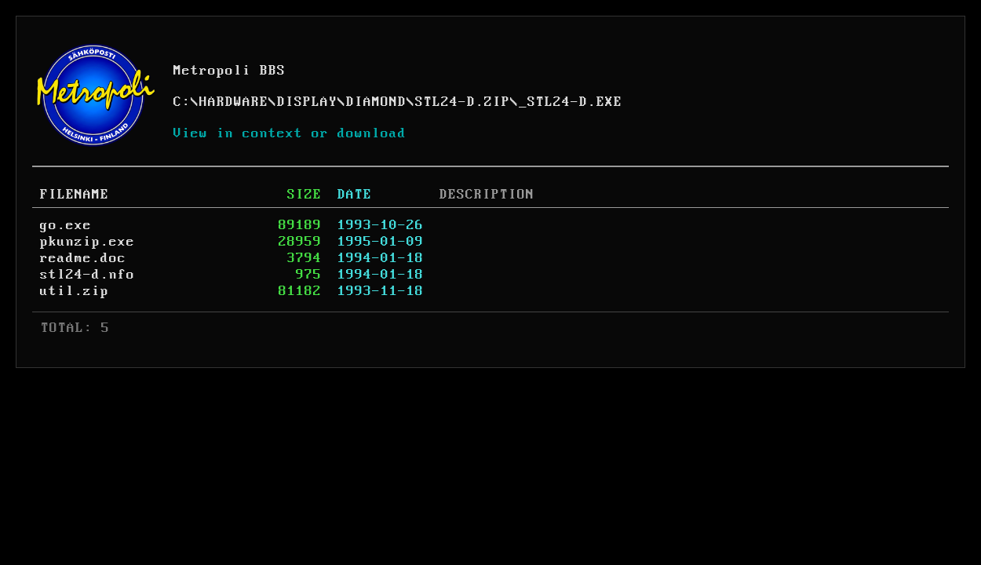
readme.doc (83, 258)
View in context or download (290, 133)
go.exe (66, 225)
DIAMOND (376, 102)
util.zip (74, 291)
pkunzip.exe (87, 242)
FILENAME (74, 194)
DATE (354, 194)
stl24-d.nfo (87, 274)
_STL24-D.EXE (570, 102)
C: (182, 102)
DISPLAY (307, 102)
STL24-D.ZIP (462, 102)
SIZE (304, 194)
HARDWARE (233, 102)
